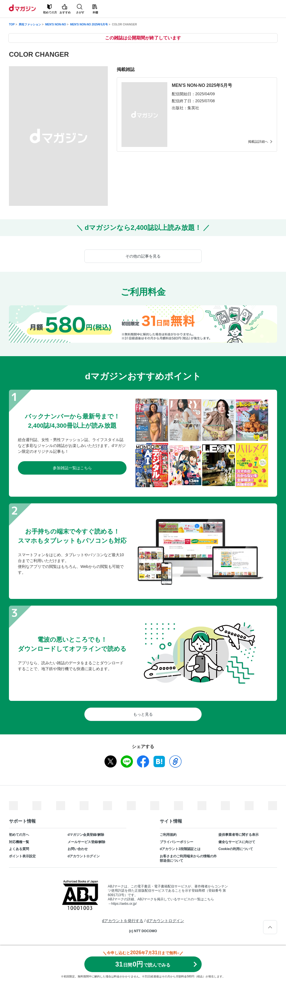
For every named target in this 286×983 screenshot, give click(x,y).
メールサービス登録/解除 (86, 842)
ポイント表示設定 (22, 856)
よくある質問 (19, 849)
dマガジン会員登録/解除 (86, 835)
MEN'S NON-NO (55, 24)
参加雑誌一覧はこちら (72, 468)
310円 (142, 964)
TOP (12, 24)
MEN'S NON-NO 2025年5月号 (89, 24)
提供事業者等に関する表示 (238, 835)
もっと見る (143, 714)
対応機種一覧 (19, 842)
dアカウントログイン (84, 856)
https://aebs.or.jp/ (124, 904)
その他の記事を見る (143, 256)
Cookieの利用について (235, 849)
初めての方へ (19, 835)
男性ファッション (30, 24)
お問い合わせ (78, 849)
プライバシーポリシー (176, 842)
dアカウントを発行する (122, 920)
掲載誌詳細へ (258, 142)
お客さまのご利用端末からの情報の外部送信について (188, 858)
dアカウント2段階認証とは (180, 849)
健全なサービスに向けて (236, 842)
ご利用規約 (168, 835)
